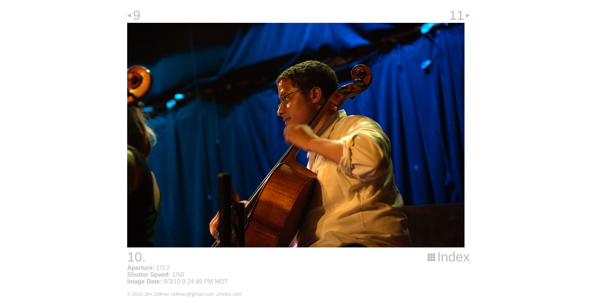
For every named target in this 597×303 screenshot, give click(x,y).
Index (453, 256)
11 (456, 15)
